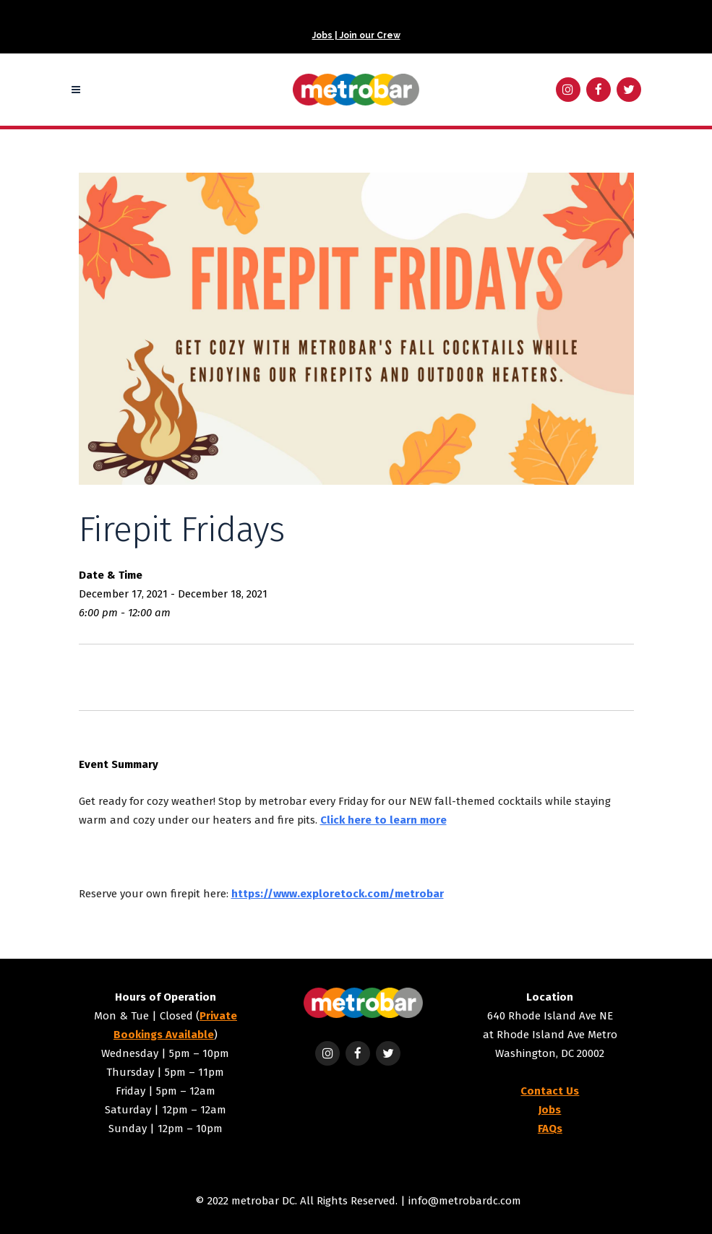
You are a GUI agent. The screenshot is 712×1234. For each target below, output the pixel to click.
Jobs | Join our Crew (356, 35)
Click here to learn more (383, 820)
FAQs (550, 1128)
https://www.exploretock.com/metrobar (337, 893)
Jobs (550, 1109)
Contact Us (549, 1090)
